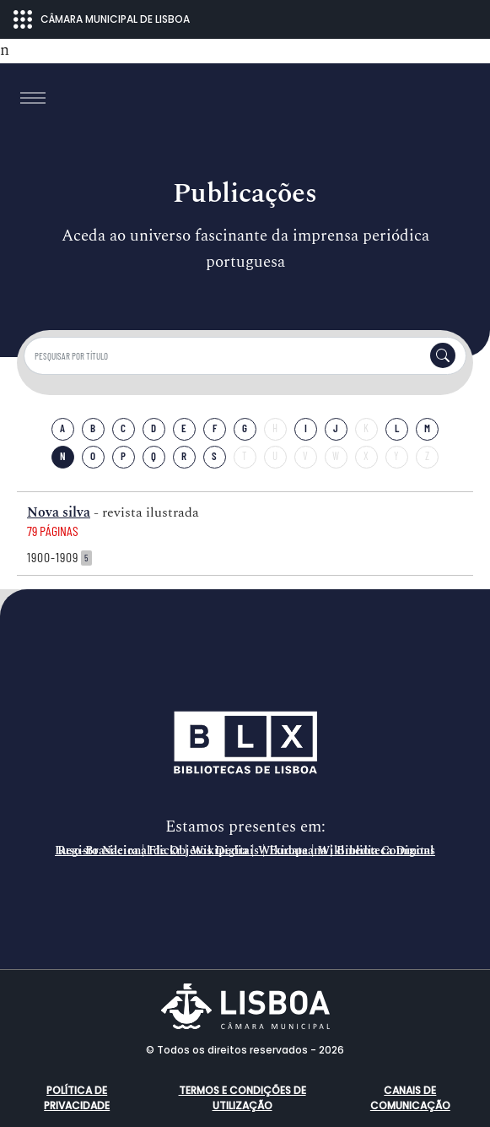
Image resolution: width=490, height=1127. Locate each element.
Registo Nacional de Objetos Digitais (158, 851)
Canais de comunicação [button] (410, 1098)
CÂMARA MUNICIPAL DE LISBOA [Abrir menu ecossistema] (101, 19)
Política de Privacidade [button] (77, 1098)
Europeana (297, 851)
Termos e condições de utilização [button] (242, 1098)
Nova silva (58, 512)
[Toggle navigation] (33, 98)
